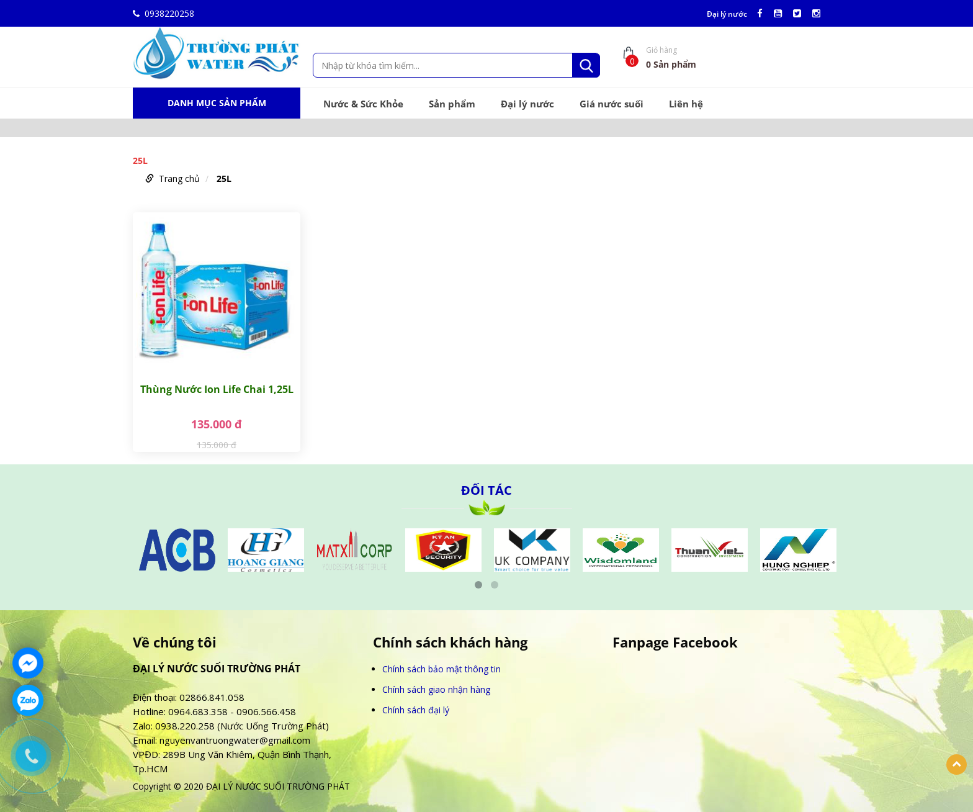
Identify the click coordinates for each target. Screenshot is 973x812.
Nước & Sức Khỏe (363, 104)
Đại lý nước (727, 14)
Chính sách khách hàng (450, 642)
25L (224, 178)
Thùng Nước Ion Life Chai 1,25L (217, 389)
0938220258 (163, 13)
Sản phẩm (452, 104)
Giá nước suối (611, 104)
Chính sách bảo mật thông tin (441, 669)
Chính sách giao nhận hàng (436, 689)
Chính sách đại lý (415, 710)
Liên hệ (686, 104)
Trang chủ (179, 178)
